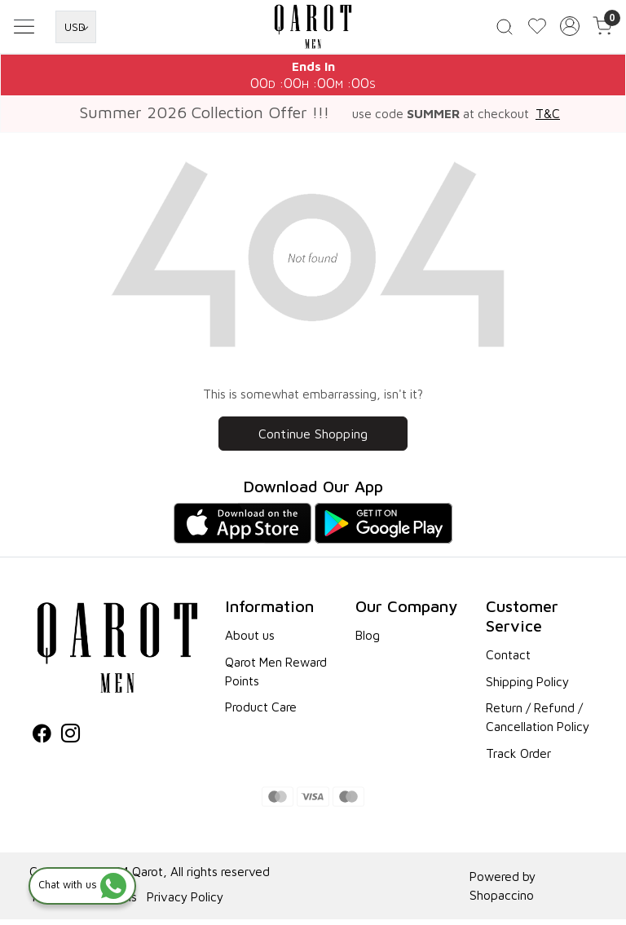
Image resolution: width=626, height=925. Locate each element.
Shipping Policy (527, 687)
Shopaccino (502, 900)
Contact (508, 660)
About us (250, 640)
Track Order (518, 758)
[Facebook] (42, 740)
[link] (504, 29)
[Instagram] (70, 740)
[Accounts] (569, 29)
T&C (548, 119)
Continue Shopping (313, 439)
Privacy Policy (185, 902)
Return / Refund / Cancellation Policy (537, 722)
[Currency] (75, 29)
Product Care (261, 712)
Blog (367, 640)
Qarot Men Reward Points (276, 677)
